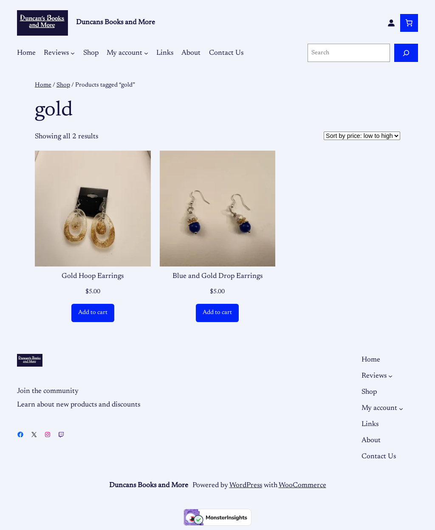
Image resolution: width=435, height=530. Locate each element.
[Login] (391, 23)
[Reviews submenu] (73, 53)
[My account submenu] (146, 53)
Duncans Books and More (115, 22)
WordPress (245, 485)
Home (43, 85)
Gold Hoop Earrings (93, 276)
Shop (63, 85)
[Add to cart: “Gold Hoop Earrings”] (92, 313)
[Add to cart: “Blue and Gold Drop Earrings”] (217, 313)
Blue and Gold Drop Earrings (217, 276)
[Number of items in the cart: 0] (409, 23)
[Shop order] (362, 136)
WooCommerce (302, 485)
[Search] (406, 53)
